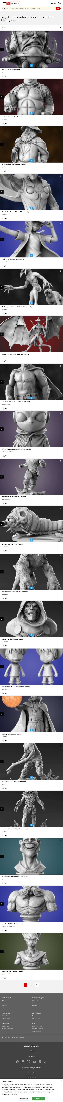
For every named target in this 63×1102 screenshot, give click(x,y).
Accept (39, 1098)
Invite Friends (5, 1005)
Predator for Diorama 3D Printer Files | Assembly (15, 829)
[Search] (58, 8)
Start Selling (5, 1015)
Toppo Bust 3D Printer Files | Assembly (12, 923)
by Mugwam (5, 72)
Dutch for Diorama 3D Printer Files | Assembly (14, 781)
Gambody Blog (5, 1026)
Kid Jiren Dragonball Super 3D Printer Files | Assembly (16, 449)
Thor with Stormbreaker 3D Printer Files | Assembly (15, 211)
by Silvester (4, 214)
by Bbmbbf (4, 309)
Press (3, 1007)
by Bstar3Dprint (5, 879)
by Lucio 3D (4, 261)
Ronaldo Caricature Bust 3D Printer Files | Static (14, 876)
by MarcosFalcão (6, 404)
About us (4, 1000)
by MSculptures (6, 499)
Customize (24, 1098)
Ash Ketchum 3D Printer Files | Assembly (13, 259)
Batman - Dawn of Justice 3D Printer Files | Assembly (16, 401)
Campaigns (4, 1002)
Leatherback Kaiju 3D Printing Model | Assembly (15, 591)
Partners (34, 1015)
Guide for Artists (6, 1018)
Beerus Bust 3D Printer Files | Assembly (12, 971)
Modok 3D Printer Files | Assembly (11, 69)
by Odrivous (4, 119)
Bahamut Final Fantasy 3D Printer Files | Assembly (15, 354)
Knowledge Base (36, 1005)
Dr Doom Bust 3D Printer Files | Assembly (13, 639)
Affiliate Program (36, 1018)
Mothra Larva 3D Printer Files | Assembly (12, 544)
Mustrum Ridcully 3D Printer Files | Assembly (14, 164)
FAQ (33, 1002)
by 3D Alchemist (6, 689)
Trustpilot (32, 1051)
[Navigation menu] (4, 3)
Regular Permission (37, 1026)
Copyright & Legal (36, 1031)
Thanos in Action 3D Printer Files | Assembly (14, 496)
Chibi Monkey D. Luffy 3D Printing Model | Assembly (16, 686)
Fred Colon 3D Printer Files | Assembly (12, 116)
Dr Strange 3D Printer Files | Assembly (12, 734)
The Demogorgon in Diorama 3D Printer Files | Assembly (17, 306)
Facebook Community (7, 1028)
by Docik (4, 784)
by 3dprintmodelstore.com (8, 451)
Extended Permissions (38, 1028)
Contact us (35, 1000)
